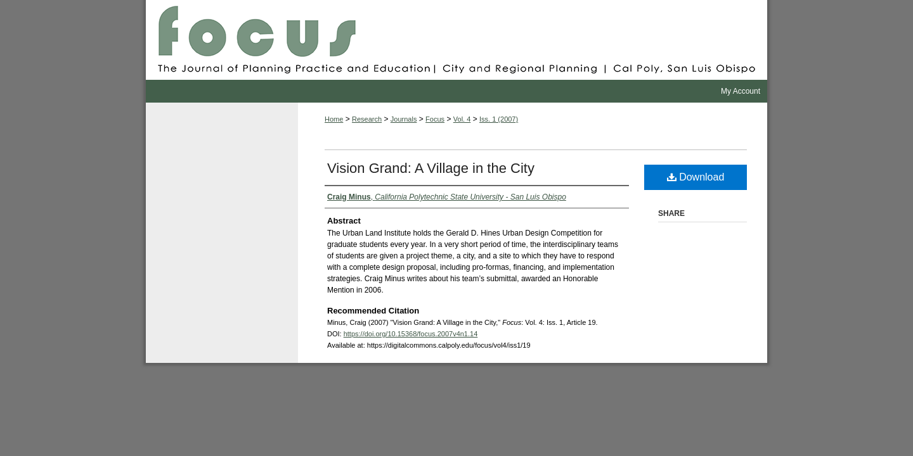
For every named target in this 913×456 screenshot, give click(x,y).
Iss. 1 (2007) (498, 119)
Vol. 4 (462, 119)
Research (367, 119)
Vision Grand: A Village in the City (430, 168)
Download (696, 177)
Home (334, 119)
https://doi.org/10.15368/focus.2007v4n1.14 (411, 334)
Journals (404, 119)
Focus (456, 40)
